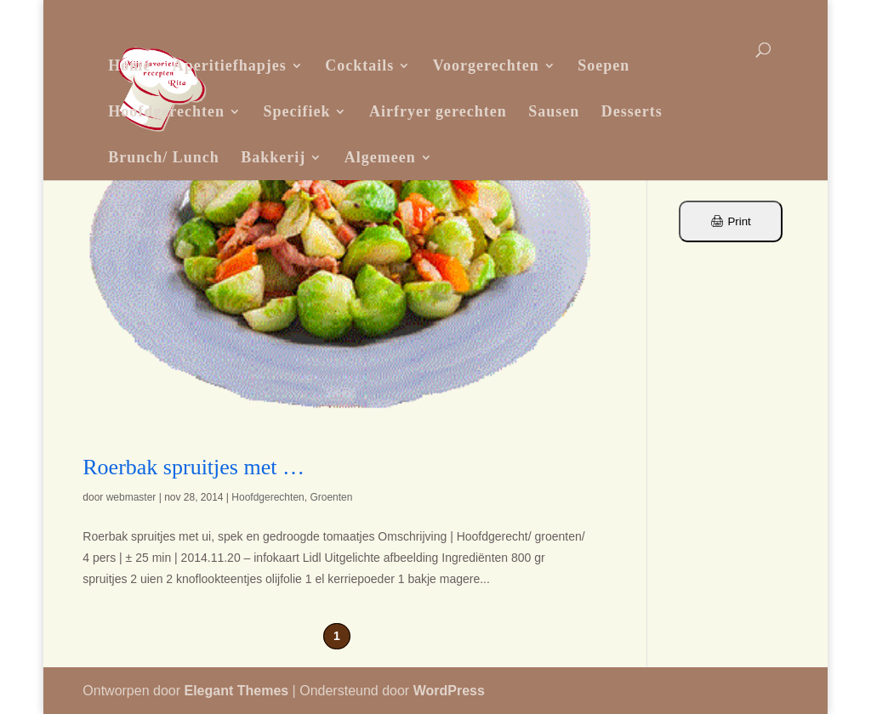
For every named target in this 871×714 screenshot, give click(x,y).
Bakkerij (273, 157)
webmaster (131, 497)
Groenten (331, 497)
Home (129, 65)
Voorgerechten (486, 65)
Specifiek (296, 111)
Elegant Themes (236, 690)
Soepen (603, 65)
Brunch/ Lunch (163, 157)
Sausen (553, 111)
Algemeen (380, 157)
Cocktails (359, 65)
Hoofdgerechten (166, 111)
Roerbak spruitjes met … (194, 467)
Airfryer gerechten (438, 111)
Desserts (632, 111)
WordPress (449, 690)
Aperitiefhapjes (230, 65)
